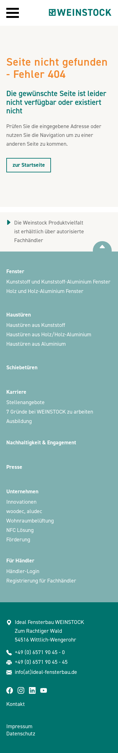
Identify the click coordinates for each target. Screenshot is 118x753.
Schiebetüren (21, 367)
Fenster (15, 271)
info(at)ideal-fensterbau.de (46, 672)
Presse (14, 467)
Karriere (16, 392)
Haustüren (18, 314)
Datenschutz (20, 733)
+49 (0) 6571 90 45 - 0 (40, 652)
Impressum (19, 726)
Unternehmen (22, 491)
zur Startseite (29, 165)
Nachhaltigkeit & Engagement (41, 442)
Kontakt (15, 704)
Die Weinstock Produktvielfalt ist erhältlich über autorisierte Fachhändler (49, 231)
